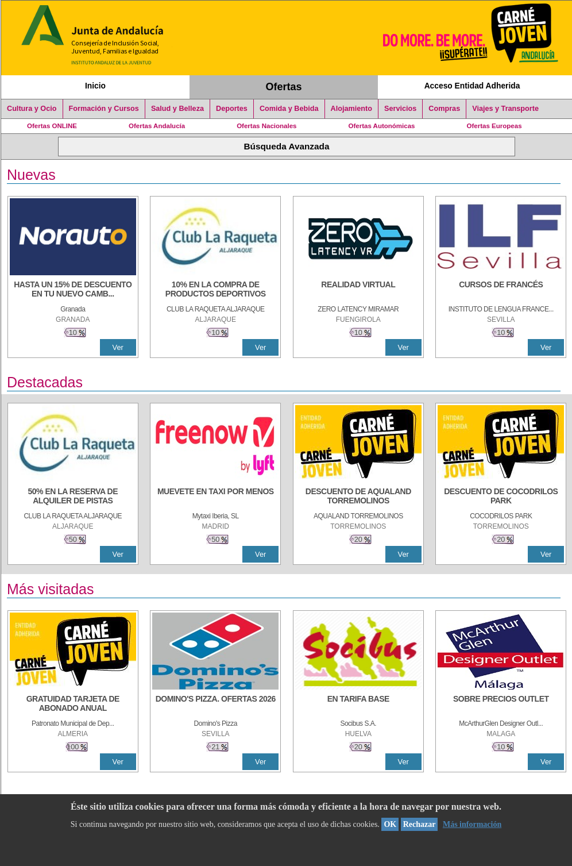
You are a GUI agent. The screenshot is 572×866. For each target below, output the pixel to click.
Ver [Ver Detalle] (118, 347)
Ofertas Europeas (494, 125)
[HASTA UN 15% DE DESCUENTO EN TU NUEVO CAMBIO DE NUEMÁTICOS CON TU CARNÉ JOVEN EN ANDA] (73, 290)
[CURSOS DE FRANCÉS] (501, 290)
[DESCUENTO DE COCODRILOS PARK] (501, 497)
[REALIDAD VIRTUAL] (358, 290)
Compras (444, 109)
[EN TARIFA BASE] (358, 704)
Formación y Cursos (104, 109)
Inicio (95, 85)
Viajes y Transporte (505, 109)
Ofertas (284, 87)
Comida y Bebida (289, 109)
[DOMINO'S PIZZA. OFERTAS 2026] (215, 704)
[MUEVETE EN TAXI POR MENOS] (215, 497)
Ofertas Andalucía (157, 125)
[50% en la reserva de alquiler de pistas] (73, 497)
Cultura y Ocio (32, 109)
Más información (472, 824)
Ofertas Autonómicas (381, 125)
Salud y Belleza (177, 109)
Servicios (400, 109)
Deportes (232, 109)
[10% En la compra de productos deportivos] (215, 290)
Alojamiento (351, 109)
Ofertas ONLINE (52, 125)
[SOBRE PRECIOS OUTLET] (501, 704)
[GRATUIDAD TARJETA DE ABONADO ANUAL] (73, 704)
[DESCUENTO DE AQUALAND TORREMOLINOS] (358, 497)
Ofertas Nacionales (266, 125)
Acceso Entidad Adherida (472, 85)
